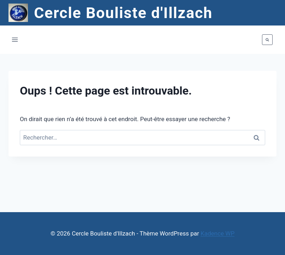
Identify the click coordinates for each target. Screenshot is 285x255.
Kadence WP (218, 233)
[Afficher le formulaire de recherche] (267, 39)
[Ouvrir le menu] (15, 39)
